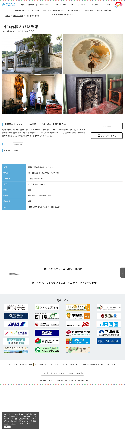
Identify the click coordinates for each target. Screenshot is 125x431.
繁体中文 (54, 419)
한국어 (71, 419)
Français (79, 419)
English (45, 419)
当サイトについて (26, 411)
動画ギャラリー (40, 411)
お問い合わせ (111, 411)
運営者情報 (13, 411)
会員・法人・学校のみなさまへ (93, 411)
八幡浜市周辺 (18, 144)
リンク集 (64, 411)
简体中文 (62, 419)
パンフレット (53, 411)
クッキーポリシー (10, 423)
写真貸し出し (74, 411)
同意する (7, 427)
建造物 (16, 150)
